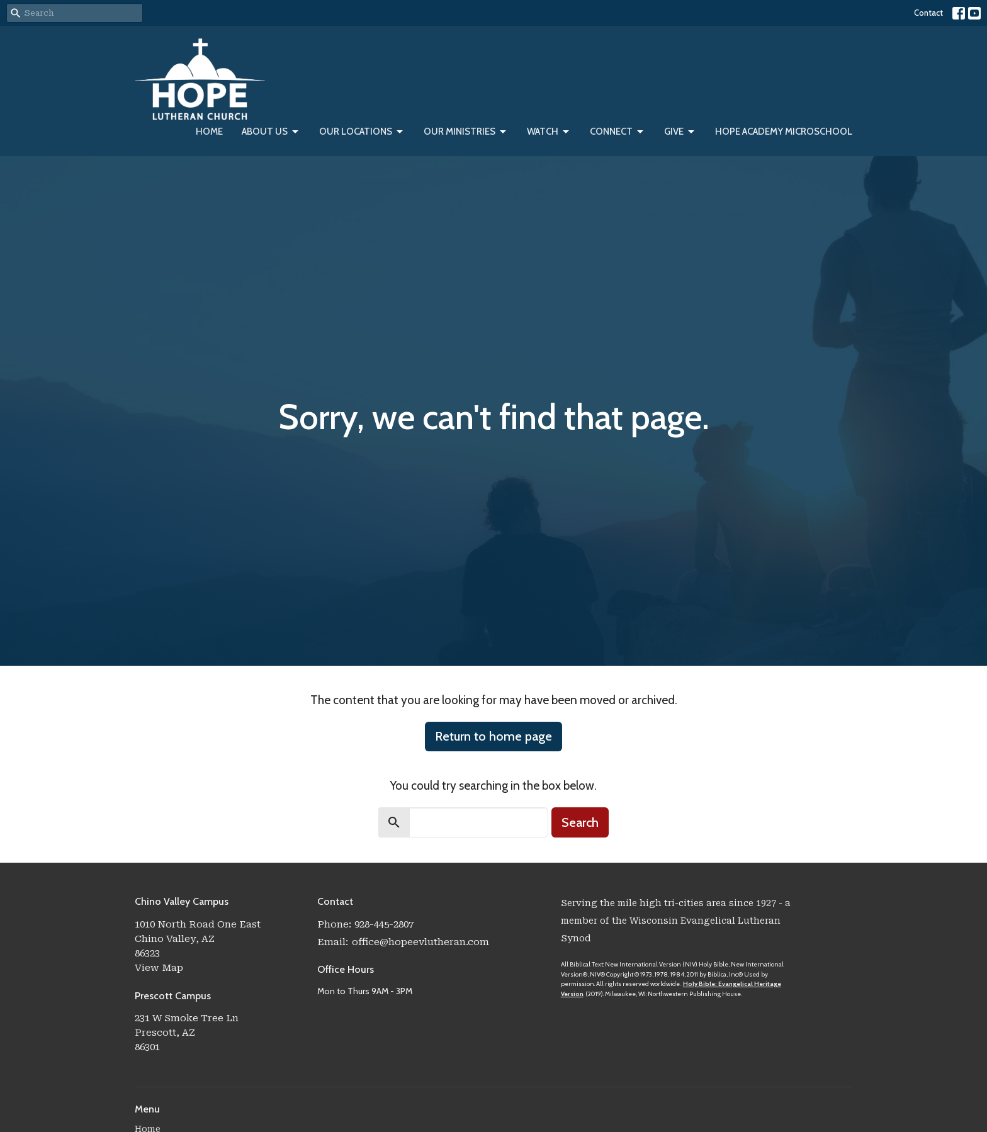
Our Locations (362, 132)
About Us (271, 132)
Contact (928, 13)
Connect (617, 132)
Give (680, 132)
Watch (549, 132)
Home (209, 131)
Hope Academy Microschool (783, 131)
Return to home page (493, 736)
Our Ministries (466, 132)
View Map (159, 967)
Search (580, 822)
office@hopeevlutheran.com (420, 942)
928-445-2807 (384, 924)
